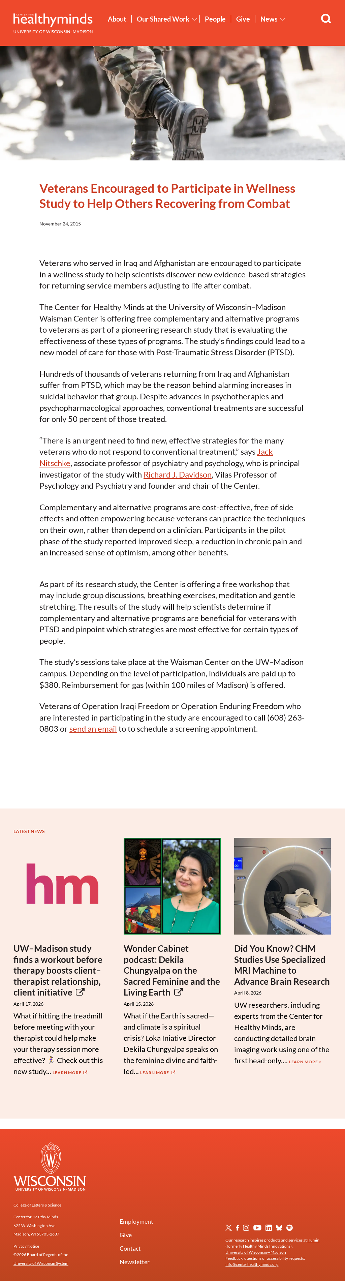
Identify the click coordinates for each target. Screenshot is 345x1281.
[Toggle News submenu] (282, 19)
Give (243, 19)
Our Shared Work (163, 19)
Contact (130, 1248)
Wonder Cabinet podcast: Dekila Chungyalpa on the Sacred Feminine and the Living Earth (172, 970)
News (269, 19)
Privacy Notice (26, 1246)
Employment (136, 1221)
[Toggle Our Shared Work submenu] (194, 19)
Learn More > (305, 1061)
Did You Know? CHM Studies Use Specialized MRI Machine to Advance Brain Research (282, 965)
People (215, 19)
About (117, 19)
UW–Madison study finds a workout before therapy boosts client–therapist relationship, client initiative (57, 970)
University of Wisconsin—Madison (255, 1252)
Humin (313, 1240)
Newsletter (135, 1261)
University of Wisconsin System (40, 1263)
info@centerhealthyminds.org (251, 1264)
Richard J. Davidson (178, 474)
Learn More (70, 1072)
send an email (93, 728)
